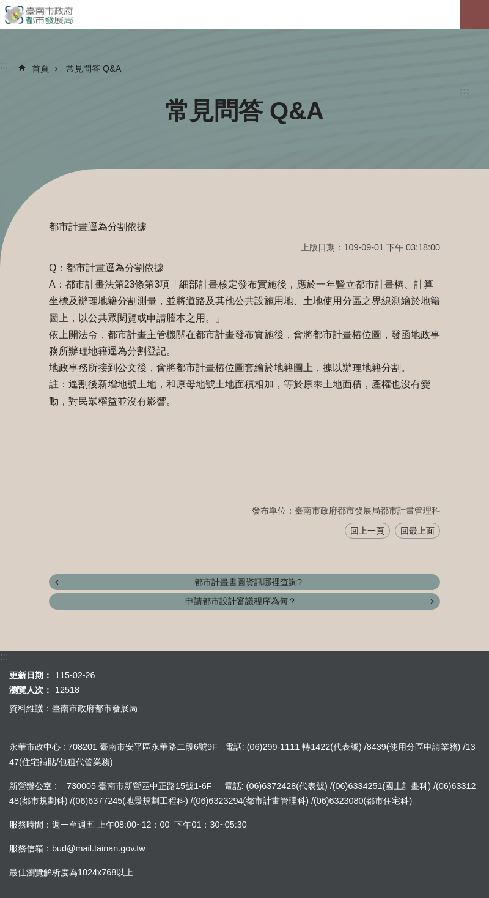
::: (464, 91)
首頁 (40, 68)
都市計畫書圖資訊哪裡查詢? (248, 582)
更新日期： (30, 675)
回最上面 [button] (417, 531)
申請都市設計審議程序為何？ (240, 601)
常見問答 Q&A (93, 68)
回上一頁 (367, 531)
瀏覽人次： (30, 690)
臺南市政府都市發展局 (244, 14)
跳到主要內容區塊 (6, 6)
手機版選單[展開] (474, 14)
